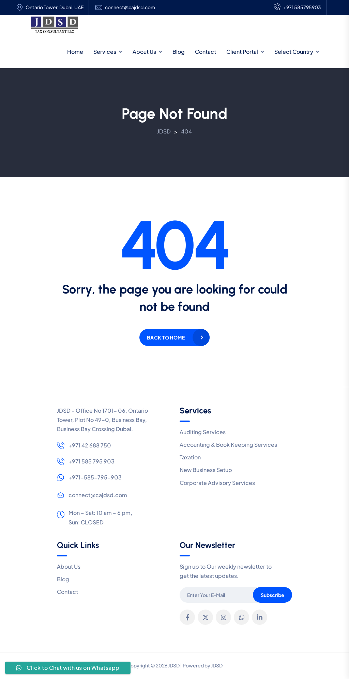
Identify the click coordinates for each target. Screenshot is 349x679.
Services (104, 51)
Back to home (166, 337)
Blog (178, 51)
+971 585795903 (297, 7)
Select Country (293, 51)
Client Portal (242, 51)
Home (75, 51)
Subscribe (272, 595)
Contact (205, 51)
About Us (144, 51)
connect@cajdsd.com (130, 7)
